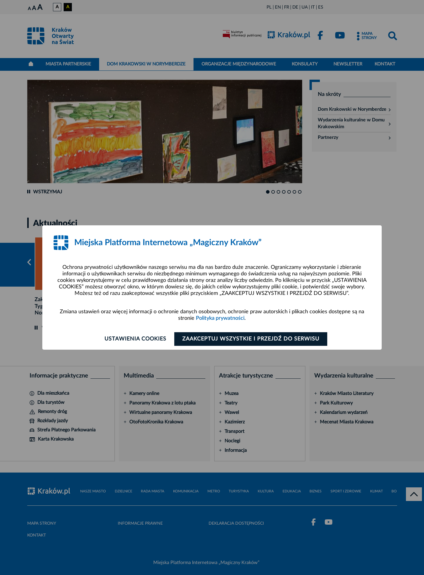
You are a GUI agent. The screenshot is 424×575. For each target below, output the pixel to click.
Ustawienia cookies (135, 339)
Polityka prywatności (220, 318)
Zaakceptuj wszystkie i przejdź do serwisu (250, 339)
